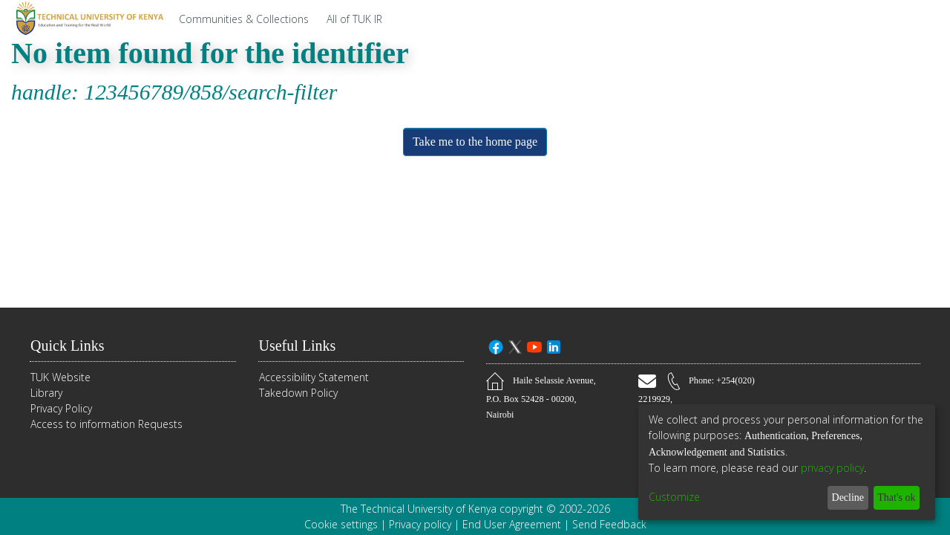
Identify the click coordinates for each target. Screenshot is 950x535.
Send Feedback (609, 524)
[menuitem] (358, 18)
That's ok (893, 497)
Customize (674, 497)
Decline (839, 497)
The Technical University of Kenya (419, 509)
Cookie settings (341, 524)
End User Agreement (511, 524)
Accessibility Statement (314, 378)
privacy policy (832, 468)
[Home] (87, 18)
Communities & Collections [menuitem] (244, 19)
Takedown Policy (298, 393)
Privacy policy (420, 524)
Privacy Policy (61, 409)
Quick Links (70, 346)
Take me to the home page (475, 142)
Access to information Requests (106, 425)
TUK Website (60, 378)
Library (46, 393)
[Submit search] (868, 18)
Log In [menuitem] (914, 19)
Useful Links (302, 346)
